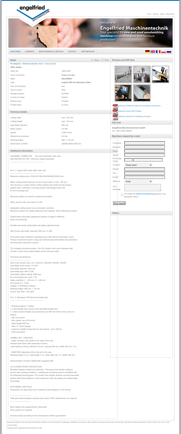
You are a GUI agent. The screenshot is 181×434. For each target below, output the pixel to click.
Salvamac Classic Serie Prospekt (129, 111)
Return (95, 60)
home (149, 14)
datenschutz (170, 14)
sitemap (155, 14)
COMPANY (30, 51)
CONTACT (72, 51)
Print (105, 60)
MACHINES (16, 51)
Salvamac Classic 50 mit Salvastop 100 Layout (134, 116)
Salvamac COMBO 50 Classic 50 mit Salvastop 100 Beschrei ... (140, 106)
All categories (15, 64)
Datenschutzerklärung (145, 194)
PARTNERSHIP (88, 51)
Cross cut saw (50, 64)
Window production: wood (33, 64)
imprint (162, 14)
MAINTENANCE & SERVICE (51, 51)
